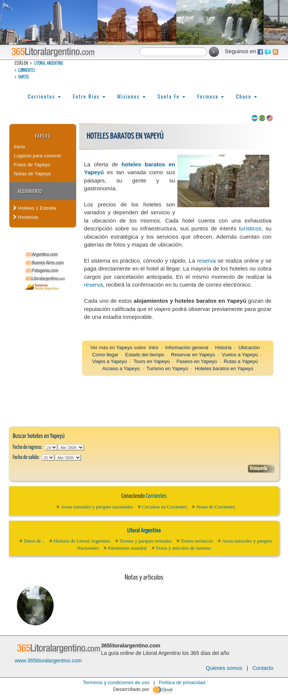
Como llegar (105, 354)
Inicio (19, 146)
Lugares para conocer (37, 155)
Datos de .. (34, 541)
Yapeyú (23, 77)
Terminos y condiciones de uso (116, 682)
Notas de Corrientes (215, 507)
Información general (186, 347)
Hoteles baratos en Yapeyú (224, 368)
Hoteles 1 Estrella (34, 208)
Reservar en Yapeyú (193, 354)
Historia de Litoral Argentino (82, 541)
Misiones (131, 96)
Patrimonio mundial (127, 548)
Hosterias (26, 217)
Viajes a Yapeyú (109, 361)
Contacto (262, 668)
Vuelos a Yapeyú (240, 354)
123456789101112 (71, 447)
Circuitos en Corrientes (165, 507)
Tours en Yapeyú (152, 361)
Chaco (246, 96)
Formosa (210, 96)
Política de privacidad (182, 682)
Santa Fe (171, 96)
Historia (223, 347)
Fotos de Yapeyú (32, 164)
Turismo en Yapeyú (167, 368)
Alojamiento (30, 191)
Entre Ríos (89, 96)
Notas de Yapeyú (32, 173)
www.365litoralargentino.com (48, 661)
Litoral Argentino (48, 63)
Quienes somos (224, 668)
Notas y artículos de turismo (183, 548)
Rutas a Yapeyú (241, 361)
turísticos (250, 228)
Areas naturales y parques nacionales (97, 507)
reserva (206, 260)
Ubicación (249, 347)
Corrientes (26, 70)
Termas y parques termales (146, 541)
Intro (153, 347)
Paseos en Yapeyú (197, 361)
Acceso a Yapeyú (121, 368)
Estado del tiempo (144, 354)
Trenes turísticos (197, 541)
